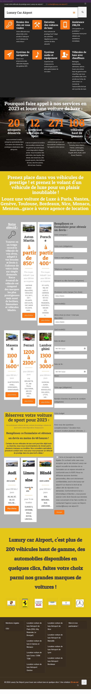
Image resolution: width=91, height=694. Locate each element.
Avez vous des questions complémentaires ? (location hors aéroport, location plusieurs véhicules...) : (70, 439)
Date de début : (60, 341)
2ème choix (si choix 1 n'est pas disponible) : (70, 319)
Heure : (70, 355)
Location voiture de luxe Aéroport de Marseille (55, 638)
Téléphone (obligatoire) (70, 271)
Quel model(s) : (70, 306)
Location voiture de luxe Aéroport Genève (34, 667)
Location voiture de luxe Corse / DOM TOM (34, 656)
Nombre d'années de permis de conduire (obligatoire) (70, 404)
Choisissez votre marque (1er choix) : (70, 294)
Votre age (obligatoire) (70, 390)
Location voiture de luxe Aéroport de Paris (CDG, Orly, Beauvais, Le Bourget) (34, 629)
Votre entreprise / (70, 237)
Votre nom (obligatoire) (70, 248)
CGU (7, 629)
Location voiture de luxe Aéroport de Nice (55, 626)
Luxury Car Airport (19, 12)
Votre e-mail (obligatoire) (70, 260)
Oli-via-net (74, 682)
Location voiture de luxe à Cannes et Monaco (34, 644)
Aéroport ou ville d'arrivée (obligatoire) (70, 283)
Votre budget (70, 416)
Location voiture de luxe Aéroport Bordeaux (55, 661)
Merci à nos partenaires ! (73, 624)
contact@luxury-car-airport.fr (57, 4)
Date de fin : (58, 365)
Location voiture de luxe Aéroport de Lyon (55, 649)
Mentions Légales (12, 623)
